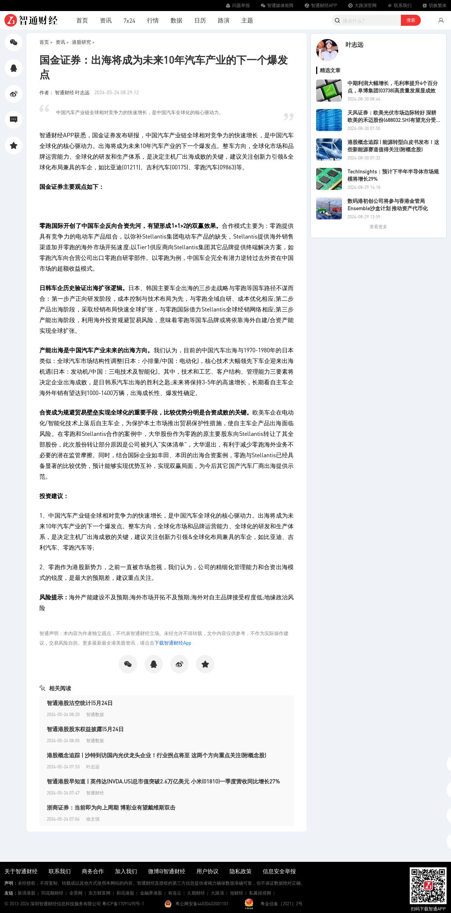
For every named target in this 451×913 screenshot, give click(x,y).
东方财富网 (99, 893)
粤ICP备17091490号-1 (123, 903)
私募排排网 (260, 893)
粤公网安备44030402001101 (201, 903)
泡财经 (236, 893)
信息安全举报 (279, 871)
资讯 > (62, 42)
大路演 (217, 893)
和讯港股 (125, 893)
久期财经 (196, 893)
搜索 (410, 20)
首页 (82, 20)
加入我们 (126, 871)
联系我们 (60, 871)
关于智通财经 (21, 871)
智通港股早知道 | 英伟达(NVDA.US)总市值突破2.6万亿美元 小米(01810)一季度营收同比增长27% (163, 781)
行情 (153, 20)
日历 (200, 20)
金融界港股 (151, 893)
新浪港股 (26, 893)
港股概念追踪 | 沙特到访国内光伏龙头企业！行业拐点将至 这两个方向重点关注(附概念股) (156, 755)
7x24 (129, 20)
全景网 (76, 893)
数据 (176, 20)
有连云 (174, 893)
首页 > (46, 42)
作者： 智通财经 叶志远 (65, 92)
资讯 (106, 20)
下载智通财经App (172, 642)
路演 (224, 20)
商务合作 (93, 871)
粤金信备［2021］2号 (282, 903)
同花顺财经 (52, 893)
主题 (247, 20)
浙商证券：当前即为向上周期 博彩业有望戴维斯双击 (111, 807)
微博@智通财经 (166, 871)
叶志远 (354, 44)
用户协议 (207, 871)
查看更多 (378, 226)
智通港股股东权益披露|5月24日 (85, 729)
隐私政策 (241, 871)
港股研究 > (83, 42)
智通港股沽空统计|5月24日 (80, 702)
